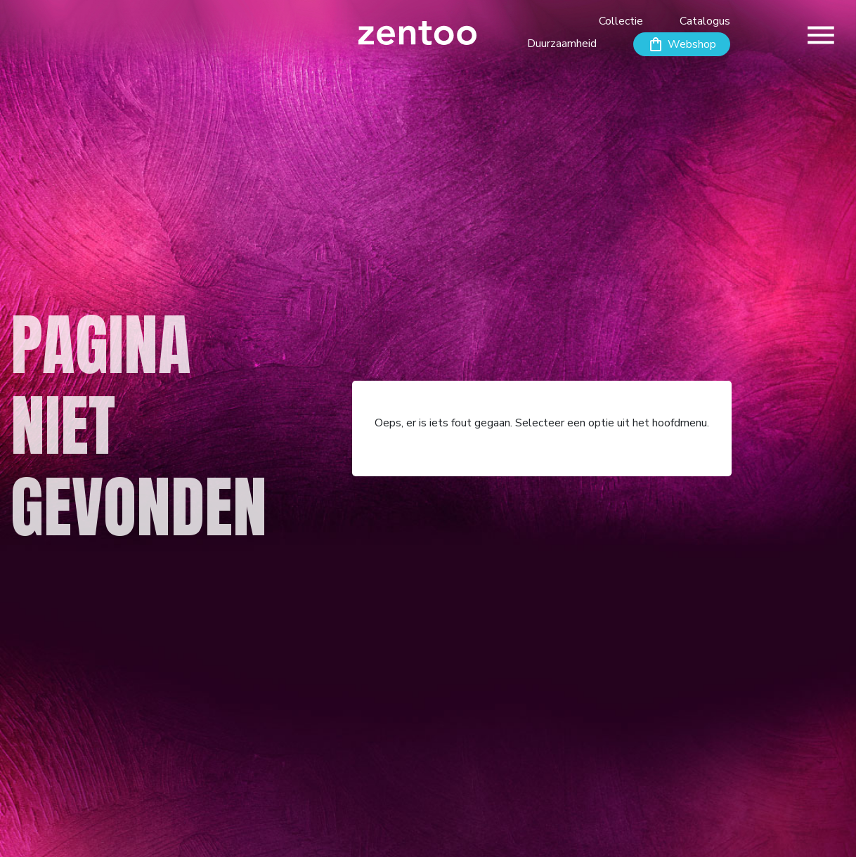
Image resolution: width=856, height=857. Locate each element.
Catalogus (705, 21)
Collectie (621, 21)
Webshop (692, 44)
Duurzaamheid (562, 43)
